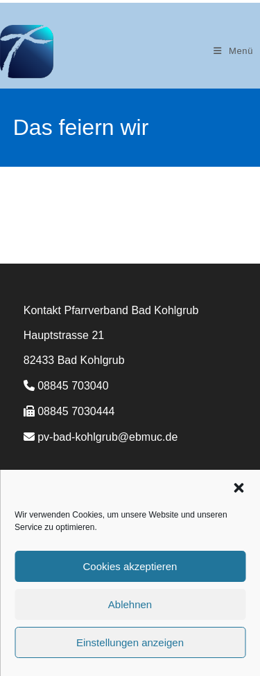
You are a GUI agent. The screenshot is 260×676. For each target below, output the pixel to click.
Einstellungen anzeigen (130, 642)
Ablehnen (130, 604)
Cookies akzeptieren (130, 566)
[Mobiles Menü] (233, 51)
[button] (238, 488)
